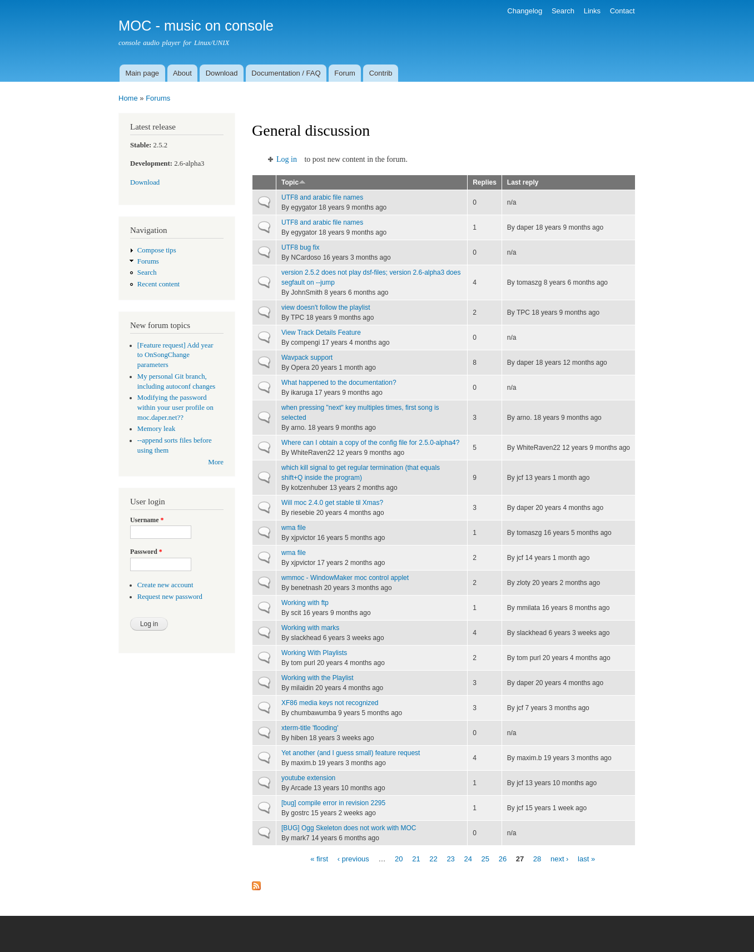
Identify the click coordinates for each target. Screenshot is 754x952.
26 (503, 858)
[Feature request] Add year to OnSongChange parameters (175, 355)
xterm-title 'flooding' (310, 728)
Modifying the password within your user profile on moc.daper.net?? (175, 408)
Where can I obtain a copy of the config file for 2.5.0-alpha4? (370, 443)
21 (416, 858)
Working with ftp (305, 603)
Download (222, 73)
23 (450, 858)
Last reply (523, 182)
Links (592, 11)
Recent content (158, 284)
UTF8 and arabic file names (322, 197)
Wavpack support (307, 357)
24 (468, 858)
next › (559, 858)
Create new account (165, 585)
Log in (286, 159)
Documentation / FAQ (285, 73)
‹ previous (353, 858)
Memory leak (156, 429)
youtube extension (308, 778)
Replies (485, 182)
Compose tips (156, 250)
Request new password (169, 597)
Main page (142, 73)
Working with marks (310, 628)
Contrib (381, 73)
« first (319, 858)
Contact (622, 11)
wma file (293, 528)
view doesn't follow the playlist (325, 307)
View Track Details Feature (321, 332)
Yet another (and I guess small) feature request (350, 753)
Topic (293, 182)
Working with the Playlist (317, 678)
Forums (158, 98)
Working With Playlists (314, 653)
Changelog (524, 11)
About (182, 73)
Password (146, 552)
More (216, 462)
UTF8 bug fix (300, 247)
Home (128, 98)
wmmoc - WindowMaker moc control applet (345, 578)
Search (563, 11)
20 (399, 858)
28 (537, 858)
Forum (344, 73)
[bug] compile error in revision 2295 (333, 803)
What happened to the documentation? (338, 382)
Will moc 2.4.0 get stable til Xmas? (332, 503)
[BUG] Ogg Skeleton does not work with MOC (348, 828)
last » (586, 858)
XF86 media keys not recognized (330, 703)
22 (433, 858)
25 (485, 858)
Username (146, 520)
